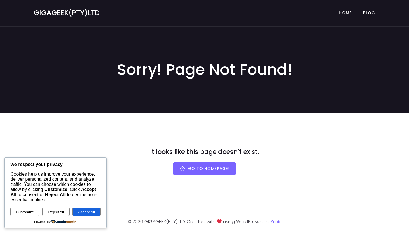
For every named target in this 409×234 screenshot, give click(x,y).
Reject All (56, 212)
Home (345, 13)
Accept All (86, 212)
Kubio (276, 222)
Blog (369, 13)
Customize (25, 212)
